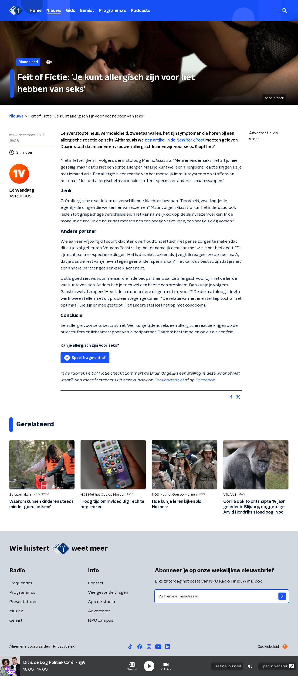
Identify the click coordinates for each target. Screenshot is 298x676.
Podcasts (140, 11)
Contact (96, 583)
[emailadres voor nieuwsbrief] (222, 596)
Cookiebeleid (268, 646)
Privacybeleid (64, 646)
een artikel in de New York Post (174, 140)
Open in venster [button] (277, 666)
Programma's (112, 11)
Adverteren (99, 611)
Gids (70, 11)
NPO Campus (100, 620)
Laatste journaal (227, 666)
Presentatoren (23, 602)
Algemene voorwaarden (29, 646)
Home (36, 11)
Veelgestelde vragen (108, 592)
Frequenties (20, 583)
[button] (132, 666)
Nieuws (53, 11)
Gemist (87, 11)
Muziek (16, 611)
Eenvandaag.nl (169, 380)
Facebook (205, 380)
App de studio (101, 602)
